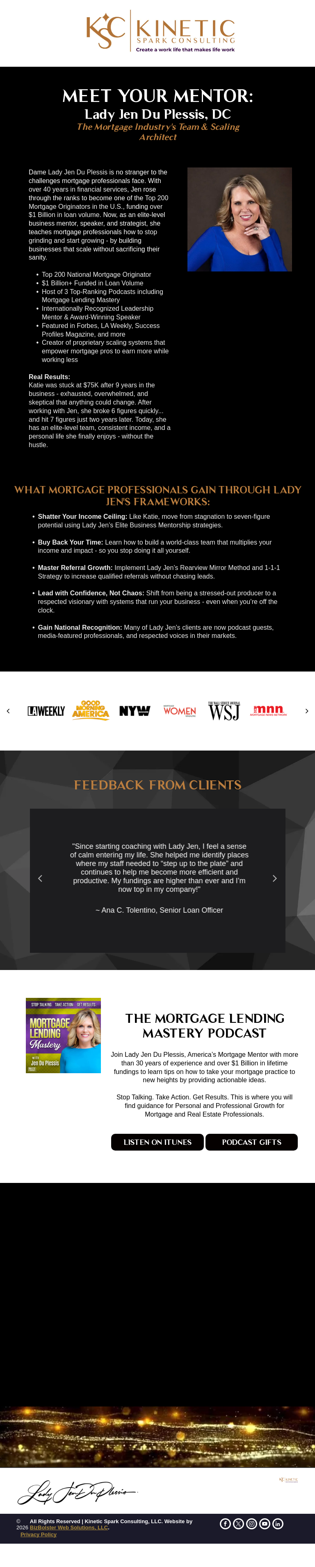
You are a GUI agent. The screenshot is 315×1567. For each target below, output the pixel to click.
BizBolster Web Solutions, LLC (69, 1527)
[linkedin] (277, 1524)
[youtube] (264, 1524)
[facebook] (225, 1524)
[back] (8, 710)
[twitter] (238, 1524)
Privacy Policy (39, 1534)
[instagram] (251, 1524)
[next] (307, 710)
